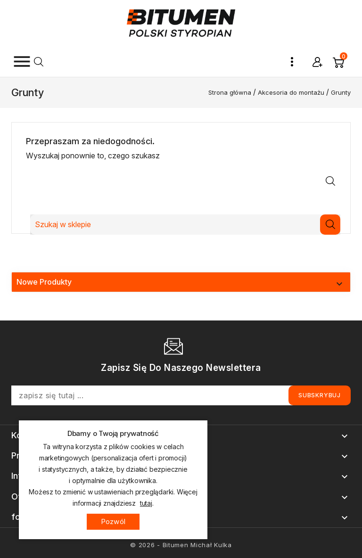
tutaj (146, 503)
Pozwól (113, 521)
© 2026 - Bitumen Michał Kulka (180, 545)
